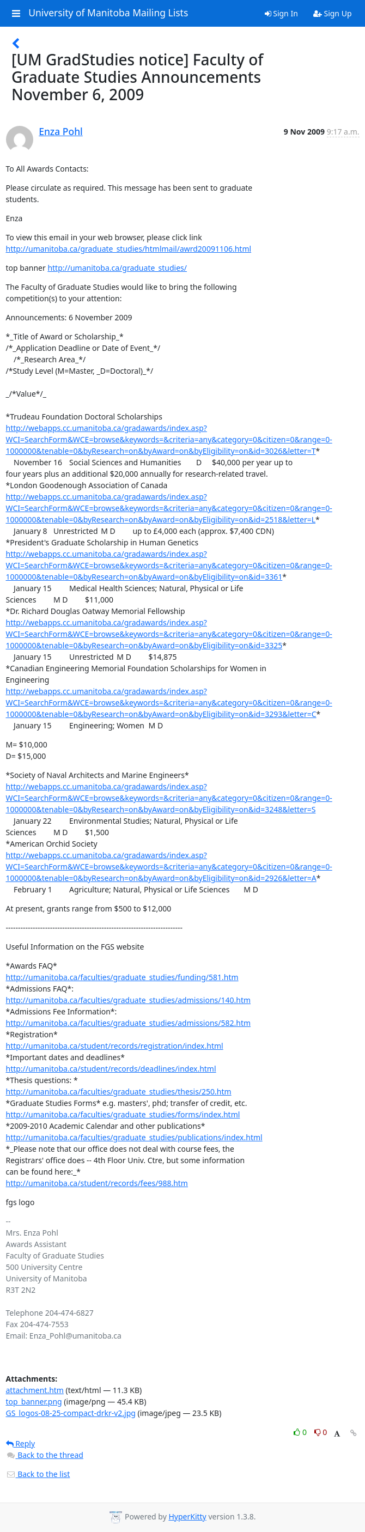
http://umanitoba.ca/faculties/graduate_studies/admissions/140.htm (128, 1000)
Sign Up (332, 13)
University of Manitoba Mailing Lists (108, 13)
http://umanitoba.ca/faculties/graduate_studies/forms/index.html (123, 1114)
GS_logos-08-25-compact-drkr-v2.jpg (71, 1413)
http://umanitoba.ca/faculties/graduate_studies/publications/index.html (134, 1137)
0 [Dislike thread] (320, 1432)
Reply (20, 1443)
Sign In (281, 13)
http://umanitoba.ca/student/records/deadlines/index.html (111, 1068)
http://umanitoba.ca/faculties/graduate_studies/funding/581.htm (122, 977)
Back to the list (38, 1474)
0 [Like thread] (301, 1432)
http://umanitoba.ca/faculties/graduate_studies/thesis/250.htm (119, 1091)
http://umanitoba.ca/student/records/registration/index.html (114, 1046)
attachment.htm (35, 1390)
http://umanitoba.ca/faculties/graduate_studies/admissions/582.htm (128, 1023)
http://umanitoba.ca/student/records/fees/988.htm (97, 1183)
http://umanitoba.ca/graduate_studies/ (117, 268)
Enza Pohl (61, 131)
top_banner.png (34, 1401)
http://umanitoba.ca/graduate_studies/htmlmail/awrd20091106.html (129, 249)
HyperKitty (187, 1516)
